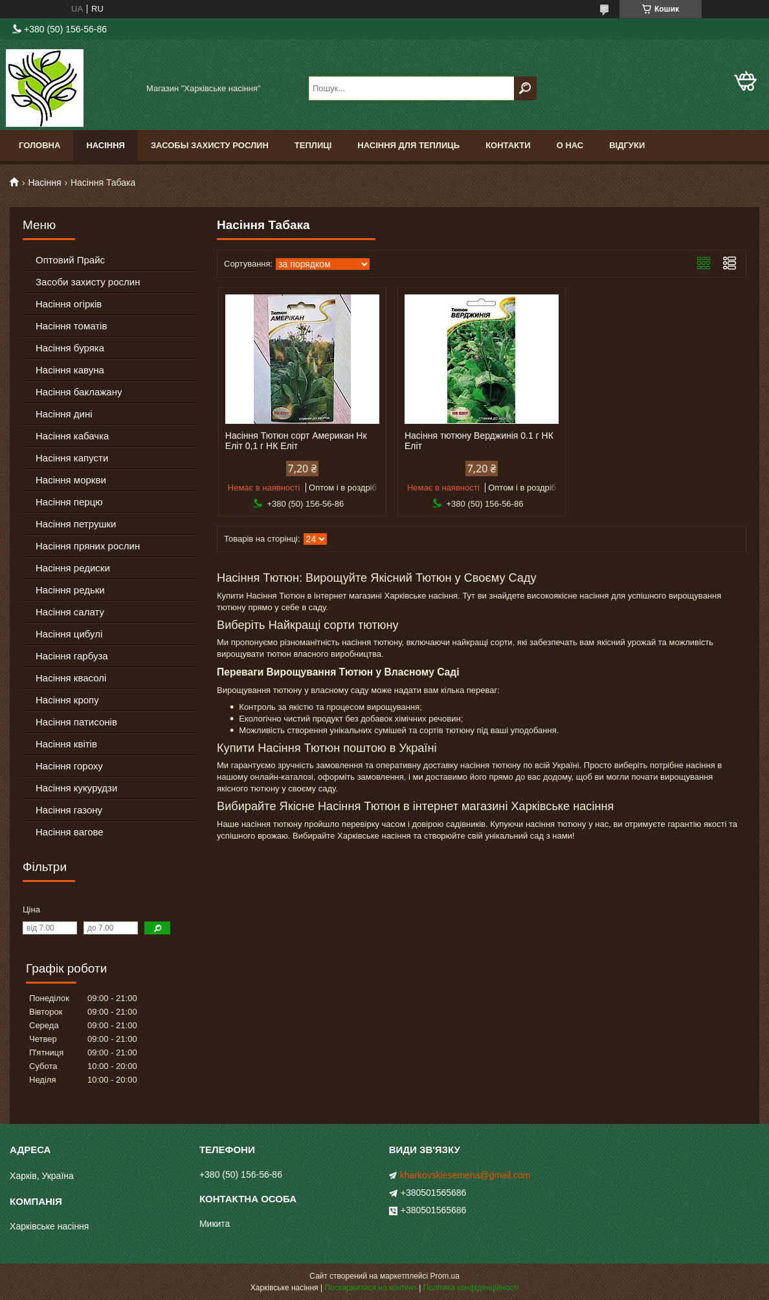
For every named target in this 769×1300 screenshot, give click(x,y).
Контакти (508, 145)
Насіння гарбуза (72, 655)
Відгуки (627, 145)
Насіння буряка (70, 347)
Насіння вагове (70, 831)
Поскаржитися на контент (370, 1287)
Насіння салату (70, 611)
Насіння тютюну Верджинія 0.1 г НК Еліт (479, 440)
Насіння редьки (70, 589)
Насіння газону (69, 809)
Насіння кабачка (72, 435)
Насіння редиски (73, 567)
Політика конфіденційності (471, 1287)
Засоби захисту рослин (88, 281)
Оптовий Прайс (70, 259)
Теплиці (313, 145)
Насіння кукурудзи (76, 787)
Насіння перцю (69, 501)
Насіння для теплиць (408, 145)
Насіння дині (64, 413)
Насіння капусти (72, 457)
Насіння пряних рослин (88, 545)
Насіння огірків (69, 303)
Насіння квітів (66, 743)
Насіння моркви (71, 479)
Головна (39, 145)
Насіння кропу (67, 699)
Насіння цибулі (69, 633)
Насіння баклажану (79, 391)
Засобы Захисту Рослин (210, 145)
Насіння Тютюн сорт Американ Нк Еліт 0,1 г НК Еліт (296, 440)
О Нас (570, 145)
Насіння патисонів (76, 721)
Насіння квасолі (71, 677)
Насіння (105, 145)
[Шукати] (525, 88)
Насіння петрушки (76, 523)
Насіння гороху (69, 765)
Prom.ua (445, 1276)
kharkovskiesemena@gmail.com (465, 1175)
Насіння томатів (71, 325)
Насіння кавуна (70, 369)
